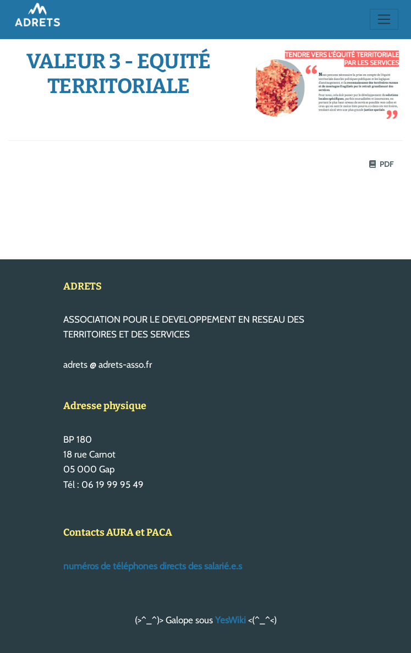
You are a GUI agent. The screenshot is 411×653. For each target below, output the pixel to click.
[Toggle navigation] (384, 19)
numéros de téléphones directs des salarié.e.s (152, 566)
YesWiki (230, 619)
